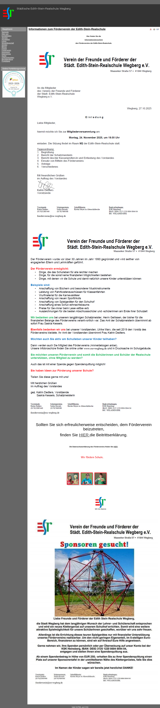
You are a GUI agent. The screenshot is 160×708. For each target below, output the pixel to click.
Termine (5, 37)
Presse (4, 48)
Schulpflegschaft (8, 43)
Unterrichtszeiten (8, 57)
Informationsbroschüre (94, 40)
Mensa (4, 47)
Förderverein (6, 50)
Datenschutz (6, 54)
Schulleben (6, 39)
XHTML (78, 707)
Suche (4, 56)
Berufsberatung (7, 59)
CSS (86, 707)
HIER (84, 435)
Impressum (6, 52)
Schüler (4, 45)
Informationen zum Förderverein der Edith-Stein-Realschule (67, 29)
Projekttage (6, 61)
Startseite (5, 32)
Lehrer (4, 41)
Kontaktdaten (6, 36)
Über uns (5, 34)
